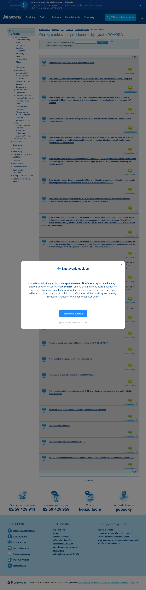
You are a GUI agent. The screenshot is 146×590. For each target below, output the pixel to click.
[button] (73, 323)
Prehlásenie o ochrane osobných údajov (79, 296)
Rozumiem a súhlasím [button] (73, 314)
